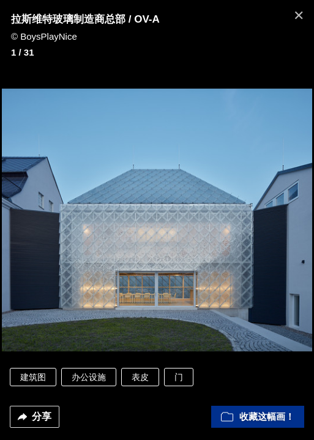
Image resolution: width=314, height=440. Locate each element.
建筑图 (33, 377)
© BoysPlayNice (44, 36)
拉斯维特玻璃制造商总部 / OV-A (85, 19)
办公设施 (89, 377)
